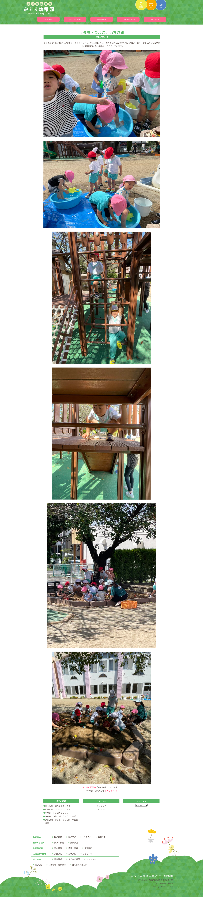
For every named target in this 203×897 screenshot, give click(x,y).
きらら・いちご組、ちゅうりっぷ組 (60, 816)
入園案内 (58, 853)
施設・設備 (73, 848)
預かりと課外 (75, 19)
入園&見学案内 (128, 19)
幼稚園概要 (102, 19)
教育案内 (48, 19)
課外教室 (74, 842)
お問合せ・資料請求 (57, 864)
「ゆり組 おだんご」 (101, 790)
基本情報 (58, 848)
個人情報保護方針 (79, 864)
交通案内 (88, 848)
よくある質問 (74, 859)
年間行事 (102, 837)
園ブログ (101, 809)
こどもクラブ (88, 853)
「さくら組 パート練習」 (101, 787)
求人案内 (155, 19)
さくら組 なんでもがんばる (57, 806)
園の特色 (72, 837)
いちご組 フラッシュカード (57, 809)
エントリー (91, 859)
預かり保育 (59, 842)
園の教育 (58, 837)
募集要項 (58, 859)
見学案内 (72, 853)
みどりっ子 (101, 806)
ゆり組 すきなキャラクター (57, 813)
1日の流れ (86, 837)
